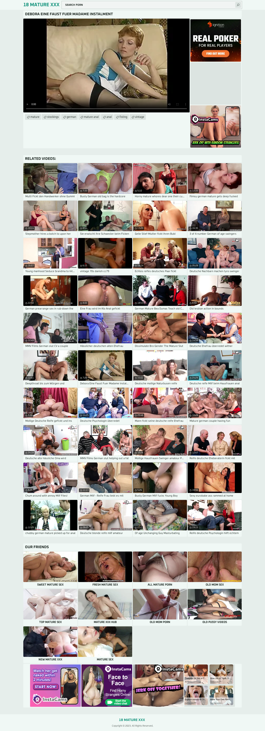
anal (109, 117)
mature (34, 117)
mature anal (91, 117)
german (71, 117)
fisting (123, 117)
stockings (53, 117)
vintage (139, 117)
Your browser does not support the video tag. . (106, 65)
